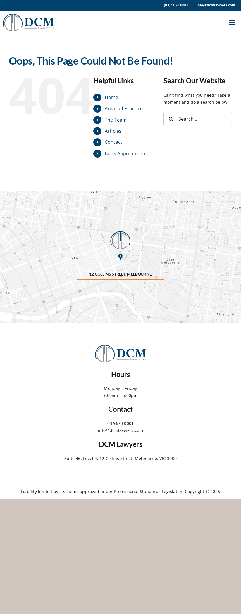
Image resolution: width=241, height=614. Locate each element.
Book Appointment (126, 153)
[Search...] (197, 119)
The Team (116, 120)
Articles (113, 131)
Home (111, 97)
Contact (113, 142)
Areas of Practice (124, 108)
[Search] (170, 119)
